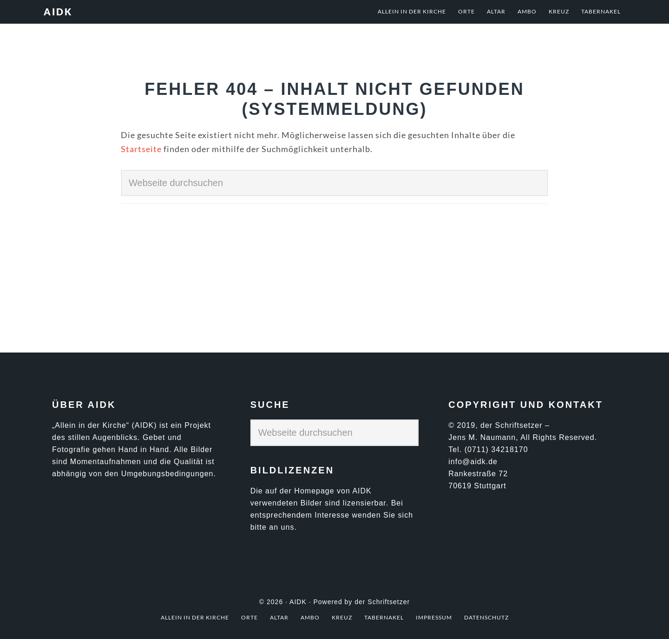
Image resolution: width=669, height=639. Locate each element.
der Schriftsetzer (382, 602)
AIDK (58, 11)
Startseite (141, 149)
